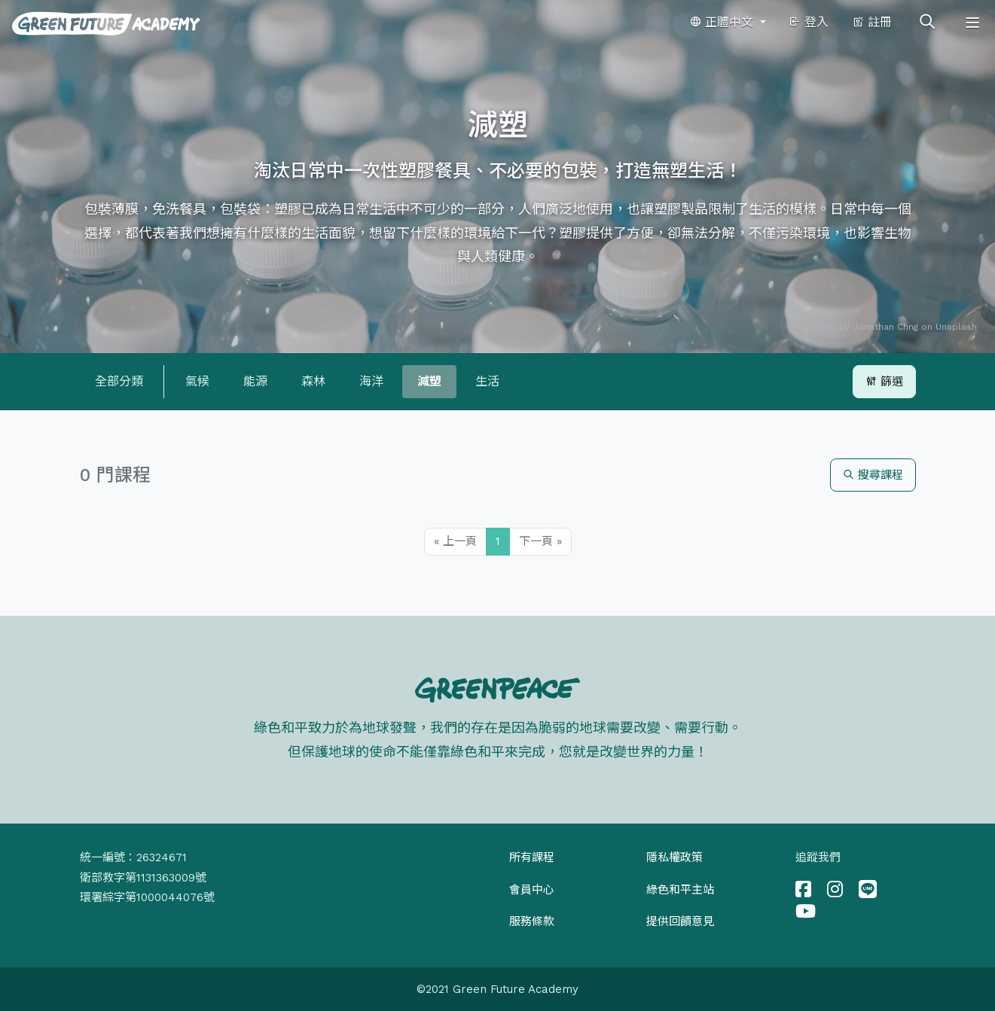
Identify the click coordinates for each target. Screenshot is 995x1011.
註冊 (872, 22)
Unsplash (956, 326)
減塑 (429, 381)
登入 (809, 22)
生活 (487, 381)
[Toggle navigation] (972, 22)
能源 (255, 381)
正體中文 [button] (723, 22)
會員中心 (531, 890)
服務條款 (531, 921)
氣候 (197, 381)
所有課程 (531, 857)
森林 (313, 381)
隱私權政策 (674, 857)
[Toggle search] (927, 22)
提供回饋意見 (680, 921)
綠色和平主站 (680, 890)
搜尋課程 (873, 475)
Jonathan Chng (885, 326)
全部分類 (119, 381)
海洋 (371, 381)
